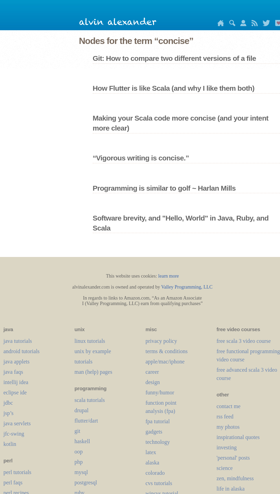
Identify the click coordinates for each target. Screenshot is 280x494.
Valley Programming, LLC (187, 287)
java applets (16, 361)
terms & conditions (166, 351)
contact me (229, 406)
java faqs (13, 372)
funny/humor (159, 392)
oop (78, 451)
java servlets (17, 423)
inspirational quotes (238, 437)
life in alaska (231, 489)
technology (157, 442)
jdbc (8, 403)
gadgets (153, 432)
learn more (168, 276)
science (225, 468)
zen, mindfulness (235, 478)
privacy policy (161, 341)
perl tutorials (17, 472)
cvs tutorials (158, 483)
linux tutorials (89, 341)
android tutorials (21, 351)
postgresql (85, 482)
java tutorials (17, 341)
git (77, 431)
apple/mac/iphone (165, 361)
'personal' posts (233, 458)
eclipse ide (15, 392)
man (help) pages (93, 372)
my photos (228, 427)
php (78, 462)
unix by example (92, 351)
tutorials (83, 361)
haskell (82, 441)
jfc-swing (13, 434)
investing (227, 447)
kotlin (9, 444)
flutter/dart (86, 421)
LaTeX (150, 452)
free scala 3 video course (244, 341)
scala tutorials (89, 400)
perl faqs (13, 482)
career (152, 372)
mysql (81, 472)
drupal (81, 410)
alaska (152, 462)
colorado (155, 473)
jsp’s (8, 413)
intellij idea (15, 382)
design (152, 382)
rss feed (225, 416)
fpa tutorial (157, 421)
